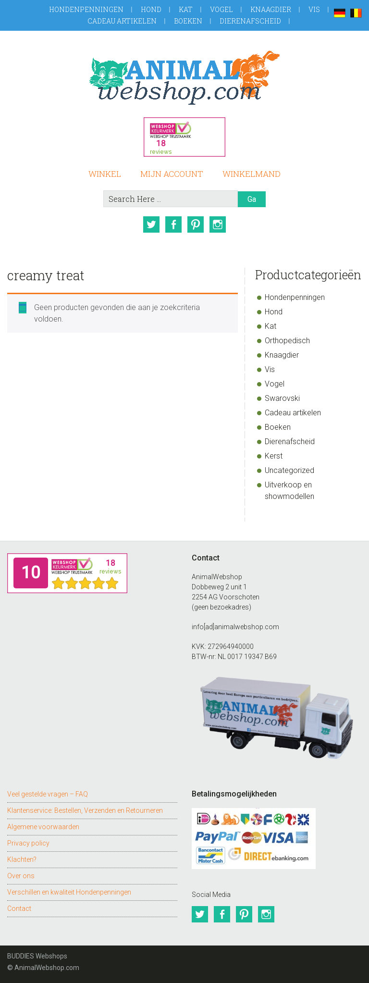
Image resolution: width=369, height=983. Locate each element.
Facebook (173, 224)
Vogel (221, 9)
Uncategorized (289, 470)
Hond (151, 9)
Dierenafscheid (250, 20)
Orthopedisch (287, 340)
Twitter (151, 224)
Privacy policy (28, 843)
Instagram (217, 224)
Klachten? (22, 859)
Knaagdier (270, 9)
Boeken (188, 20)
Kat (186, 9)
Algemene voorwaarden (43, 827)
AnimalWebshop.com (184, 77)
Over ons (21, 876)
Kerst (274, 455)
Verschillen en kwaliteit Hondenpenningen (69, 892)
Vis (314, 9)
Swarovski (282, 398)
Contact (19, 908)
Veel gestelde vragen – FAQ (47, 794)
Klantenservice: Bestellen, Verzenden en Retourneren (85, 810)
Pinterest (195, 224)
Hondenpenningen (86, 9)
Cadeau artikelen (122, 20)
